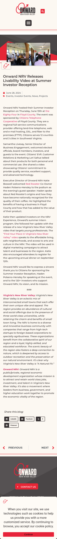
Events (9, 96)
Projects (43, 96)
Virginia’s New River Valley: (19, 295)
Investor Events (22, 96)
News (35, 96)
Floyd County (27, 114)
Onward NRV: (11, 369)
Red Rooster (33, 183)
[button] (28, 23)
